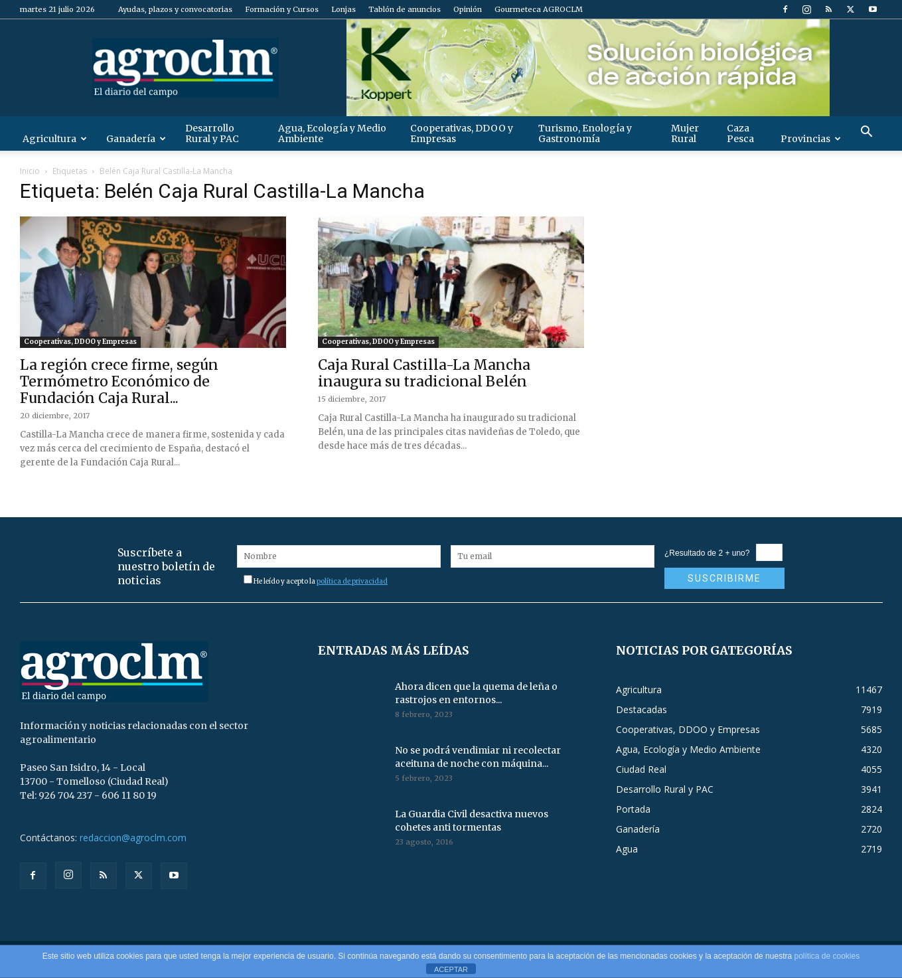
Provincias (811, 139)
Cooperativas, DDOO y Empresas (461, 133)
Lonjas (343, 9)
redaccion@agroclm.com (133, 837)
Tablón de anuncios (404, 9)
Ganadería (136, 139)
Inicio (30, 171)
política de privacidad (352, 581)
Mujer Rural (685, 133)
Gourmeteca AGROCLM (538, 9)
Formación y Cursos (282, 9)
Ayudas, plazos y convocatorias (175, 9)
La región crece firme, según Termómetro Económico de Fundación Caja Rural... (119, 381)
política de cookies (827, 956)
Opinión (467, 9)
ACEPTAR (451, 969)
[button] (867, 133)
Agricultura (55, 139)
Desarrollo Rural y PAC (212, 133)
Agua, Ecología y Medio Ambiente (332, 133)
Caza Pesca (740, 133)
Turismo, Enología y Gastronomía (585, 133)
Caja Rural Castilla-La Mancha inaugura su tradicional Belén (424, 373)
